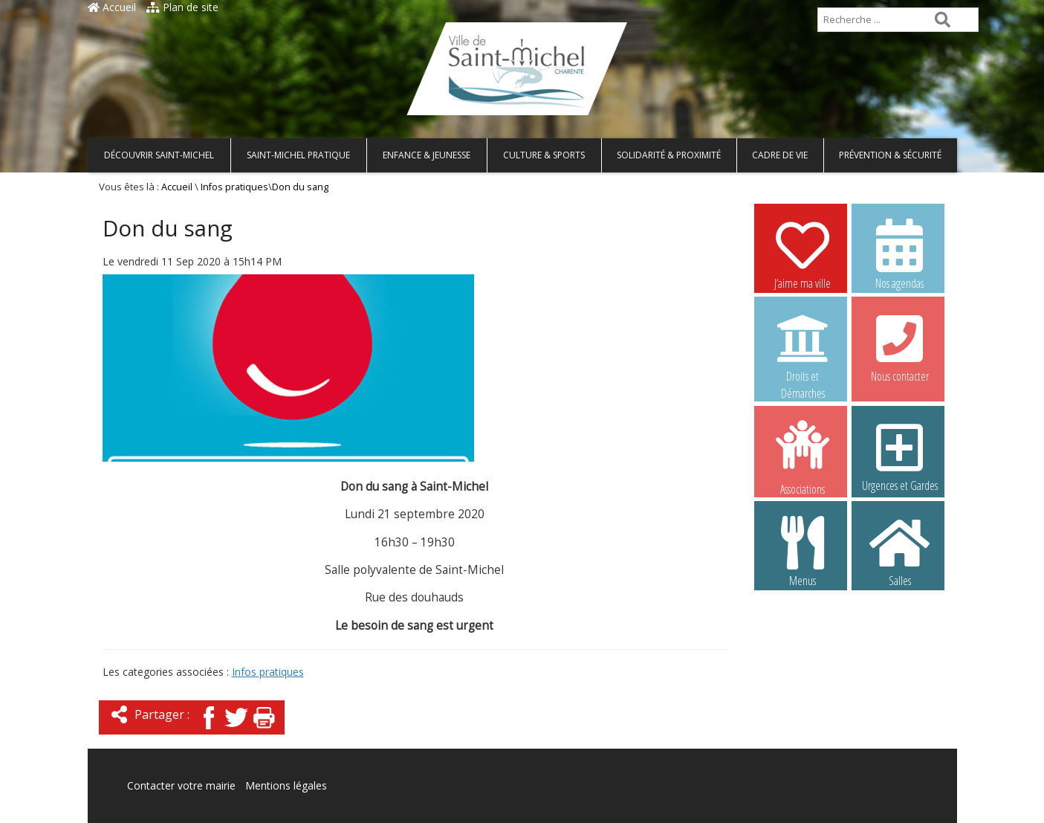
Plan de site (182, 7)
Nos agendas (899, 253)
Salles (899, 551)
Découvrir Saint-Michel (159, 155)
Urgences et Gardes (899, 456)
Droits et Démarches (802, 347)
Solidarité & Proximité (669, 155)
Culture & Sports (544, 155)
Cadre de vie (780, 155)
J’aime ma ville (802, 253)
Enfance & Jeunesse (426, 155)
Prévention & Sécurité (890, 155)
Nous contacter (899, 346)
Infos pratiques (234, 187)
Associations (802, 456)
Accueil (112, 7)
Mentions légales (286, 785)
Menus (802, 551)
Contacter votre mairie (181, 785)
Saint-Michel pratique (298, 155)
